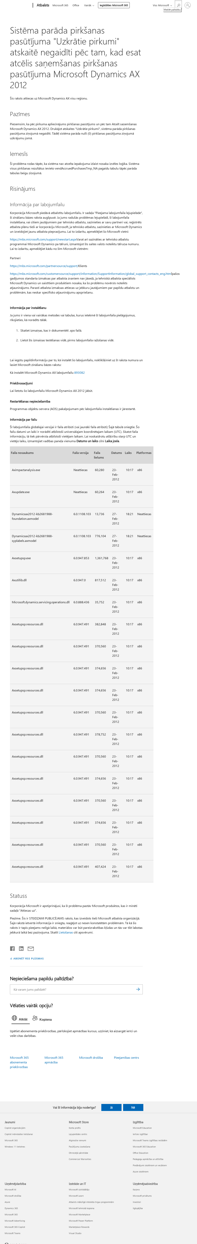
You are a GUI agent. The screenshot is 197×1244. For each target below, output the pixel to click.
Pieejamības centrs (126, 1057)
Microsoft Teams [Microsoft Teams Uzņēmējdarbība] (12, 1233)
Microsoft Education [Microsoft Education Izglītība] (142, 1127)
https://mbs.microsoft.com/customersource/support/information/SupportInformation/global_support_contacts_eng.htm (90, 274)
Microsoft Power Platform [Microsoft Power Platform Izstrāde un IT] (81, 1220)
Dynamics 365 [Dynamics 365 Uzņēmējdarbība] (11, 1208)
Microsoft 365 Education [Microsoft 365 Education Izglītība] (144, 1146)
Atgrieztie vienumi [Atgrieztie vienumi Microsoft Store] (77, 1140)
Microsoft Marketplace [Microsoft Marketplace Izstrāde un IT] (79, 1214)
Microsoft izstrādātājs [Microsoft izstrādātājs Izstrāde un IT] (79, 1189)
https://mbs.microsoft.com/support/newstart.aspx (43, 239)
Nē (133, 1107)
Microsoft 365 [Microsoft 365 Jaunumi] (11, 1140)
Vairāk (87, 5)
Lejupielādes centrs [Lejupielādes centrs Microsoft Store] (78, 1134)
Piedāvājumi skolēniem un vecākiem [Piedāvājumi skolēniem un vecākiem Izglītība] (150, 1165)
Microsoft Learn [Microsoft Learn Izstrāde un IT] (76, 1195)
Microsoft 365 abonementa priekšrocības (19, 1062)
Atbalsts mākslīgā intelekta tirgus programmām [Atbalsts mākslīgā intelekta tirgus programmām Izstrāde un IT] (91, 1202)
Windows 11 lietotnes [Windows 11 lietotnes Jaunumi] (15, 1146)
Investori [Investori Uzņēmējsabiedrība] (137, 1202)
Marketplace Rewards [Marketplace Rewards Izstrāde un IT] (79, 1226)
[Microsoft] (18, 5)
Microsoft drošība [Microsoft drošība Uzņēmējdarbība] (13, 1195)
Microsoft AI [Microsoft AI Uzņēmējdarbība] (10, 1189)
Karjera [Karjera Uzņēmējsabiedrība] (136, 1189)
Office (76, 5)
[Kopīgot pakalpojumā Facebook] (12, 947)
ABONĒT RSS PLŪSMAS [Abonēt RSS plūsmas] (28, 958)
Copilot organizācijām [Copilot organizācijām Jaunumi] (15, 1127)
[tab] (20, 1019)
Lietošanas (66, 932)
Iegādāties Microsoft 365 (114, 5)
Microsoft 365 (60, 5)
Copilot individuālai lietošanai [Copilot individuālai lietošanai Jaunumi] (19, 1134)
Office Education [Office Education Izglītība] (140, 1152)
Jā (111, 1107)
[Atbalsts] (42, 5)
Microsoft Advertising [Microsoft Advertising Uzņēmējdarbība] (15, 1220)
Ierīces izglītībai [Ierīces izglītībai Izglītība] (140, 1134)
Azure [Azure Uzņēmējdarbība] (7, 1202)
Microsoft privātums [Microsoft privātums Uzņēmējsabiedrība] (142, 1195)
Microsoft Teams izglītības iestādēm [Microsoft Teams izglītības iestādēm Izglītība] (150, 1140)
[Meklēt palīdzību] (178, 5)
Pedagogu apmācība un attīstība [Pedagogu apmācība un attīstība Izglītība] (148, 1159)
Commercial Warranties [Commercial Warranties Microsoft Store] (80, 1159)
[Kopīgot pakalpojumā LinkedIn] (19, 947)
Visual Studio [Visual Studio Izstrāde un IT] (75, 1233)
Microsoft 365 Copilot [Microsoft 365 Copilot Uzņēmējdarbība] (15, 1226)
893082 (79, 372)
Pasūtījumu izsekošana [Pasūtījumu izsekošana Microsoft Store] (79, 1146)
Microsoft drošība (91, 1057)
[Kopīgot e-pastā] (29, 947)
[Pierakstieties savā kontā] (187, 5)
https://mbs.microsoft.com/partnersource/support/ (44, 266)
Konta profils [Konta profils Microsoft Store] (75, 1127)
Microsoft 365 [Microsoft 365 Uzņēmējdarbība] (11, 1214)
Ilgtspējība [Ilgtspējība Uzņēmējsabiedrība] (138, 1208)
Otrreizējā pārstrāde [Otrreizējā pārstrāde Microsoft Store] (78, 1152)
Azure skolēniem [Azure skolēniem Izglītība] (140, 1171)
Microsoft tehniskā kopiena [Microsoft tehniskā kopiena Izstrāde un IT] (81, 1208)
